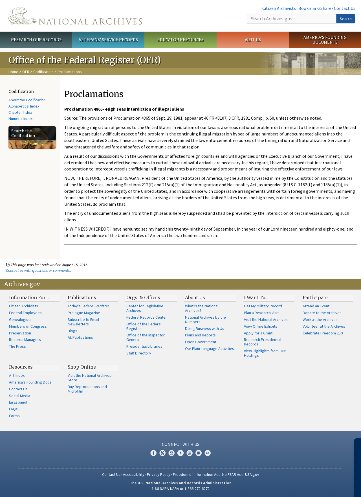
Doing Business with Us (204, 328)
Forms (14, 415)
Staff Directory (138, 353)
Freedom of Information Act (196, 474)
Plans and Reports (200, 335)
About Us (195, 297)
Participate (315, 297)
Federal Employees (25, 312)
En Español (18, 402)
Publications (82, 297)
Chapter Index (20, 112)
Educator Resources (180, 39)
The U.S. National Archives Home (75, 16)
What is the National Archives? (201, 308)
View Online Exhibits (260, 326)
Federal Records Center (146, 317)
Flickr (207, 453)
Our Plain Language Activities (209, 348)
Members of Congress (28, 326)
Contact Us (344, 8)
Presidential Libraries (144, 346)
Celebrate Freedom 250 (323, 333)
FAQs (13, 408)
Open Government (200, 341)
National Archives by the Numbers (205, 319)
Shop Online (82, 367)
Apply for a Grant (258, 333)
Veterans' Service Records (108, 39)
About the (27, 99)
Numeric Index (20, 118)
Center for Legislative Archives (144, 308)
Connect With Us (180, 444)
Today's (88, 305)
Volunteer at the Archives (324, 326)
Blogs (72, 330)
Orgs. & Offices (143, 297)
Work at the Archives (320, 319)
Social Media (19, 395)
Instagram (171, 453)
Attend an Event (316, 305)
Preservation (20, 333)
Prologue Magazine (84, 312)
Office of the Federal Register (143, 326)
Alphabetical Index (23, 106)
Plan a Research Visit (261, 312)
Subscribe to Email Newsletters (83, 322)
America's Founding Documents (325, 39)
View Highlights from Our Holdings (265, 353)
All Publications (80, 337)
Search (346, 18)
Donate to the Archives (322, 312)
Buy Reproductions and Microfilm (87, 389)
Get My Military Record (263, 305)
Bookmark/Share (314, 8)
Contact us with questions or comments (38, 270)
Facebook (153, 453)
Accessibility (133, 474)
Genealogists (20, 319)
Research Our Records (36, 39)
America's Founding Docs (30, 382)
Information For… (29, 297)
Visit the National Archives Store (89, 377)
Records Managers (25, 339)
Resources (21, 367)
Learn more (311, 486)
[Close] (354, 444)
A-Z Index (17, 375)
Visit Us (253, 39)
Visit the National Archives (266, 319)
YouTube (189, 453)
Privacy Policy (158, 474)
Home (13, 71)
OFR (25, 71)
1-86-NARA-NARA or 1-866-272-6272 (181, 488)
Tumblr (180, 453)
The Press (17, 346)
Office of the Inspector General (145, 337)
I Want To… (256, 297)
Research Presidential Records (262, 342)
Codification (43, 71)
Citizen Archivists (279, 8)
